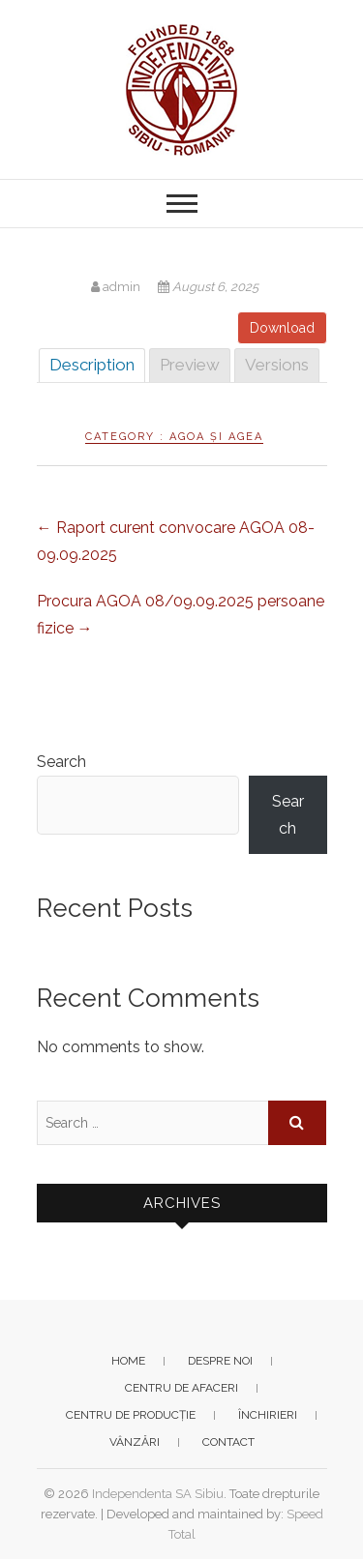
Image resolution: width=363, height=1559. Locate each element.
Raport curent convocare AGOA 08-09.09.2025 (176, 541)
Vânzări (134, 1442)
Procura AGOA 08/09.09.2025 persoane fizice (180, 614)
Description (92, 364)
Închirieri (267, 1415)
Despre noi (220, 1361)
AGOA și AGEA (216, 436)
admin (117, 286)
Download (282, 328)
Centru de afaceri (181, 1388)
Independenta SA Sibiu (158, 1493)
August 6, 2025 (208, 286)
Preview (190, 364)
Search (61, 761)
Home (128, 1361)
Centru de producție (131, 1415)
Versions (277, 364)
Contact (228, 1442)
